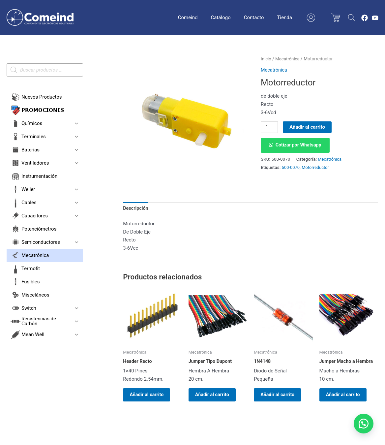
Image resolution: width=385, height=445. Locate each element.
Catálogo (236, 17)
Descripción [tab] (136, 208)
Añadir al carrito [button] (150, 397)
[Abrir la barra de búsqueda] (351, 17)
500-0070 (291, 167)
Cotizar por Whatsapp (300, 145)
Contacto (265, 17)
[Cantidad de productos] (270, 127)
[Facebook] (364, 18)
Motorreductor (317, 167)
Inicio (266, 58)
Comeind (206, 17)
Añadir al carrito (308, 127)
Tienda (292, 17)
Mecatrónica (288, 58)
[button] (296, 145)
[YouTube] (375, 18)
